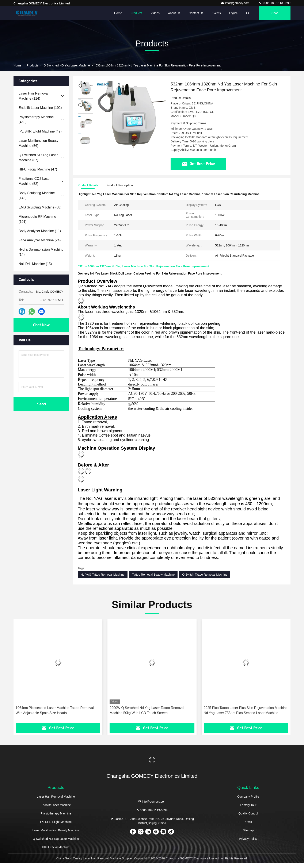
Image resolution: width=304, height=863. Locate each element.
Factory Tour (248, 805)
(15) (35, 264)
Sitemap (248, 830)
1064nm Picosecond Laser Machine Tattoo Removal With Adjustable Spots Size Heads (55, 710)
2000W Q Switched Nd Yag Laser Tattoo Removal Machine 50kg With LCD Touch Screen (147, 710)
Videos (155, 13)
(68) (40, 207)
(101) (37, 219)
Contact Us (196, 13)
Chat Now (41, 325)
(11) (40, 231)
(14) (41, 252)
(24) (40, 240)
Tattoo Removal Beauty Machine (153, 574)
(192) (40, 108)
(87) (38, 157)
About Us (174, 13)
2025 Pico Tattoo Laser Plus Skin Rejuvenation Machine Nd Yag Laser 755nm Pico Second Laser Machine (246, 710)
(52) (35, 181)
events (216, 13)
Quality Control (248, 813)
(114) (33, 96)
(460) (36, 119)
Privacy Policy (248, 838)
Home (118, 13)
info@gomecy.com (235, 3)
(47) (38, 169)
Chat (274, 13)
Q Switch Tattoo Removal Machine (204, 574)
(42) (40, 131)
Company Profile (248, 796)
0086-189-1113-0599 (274, 3)
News (248, 822)
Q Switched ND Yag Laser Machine (67, 65)
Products (136, 13)
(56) (38, 143)
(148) (37, 195)
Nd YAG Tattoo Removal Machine (103, 574)
